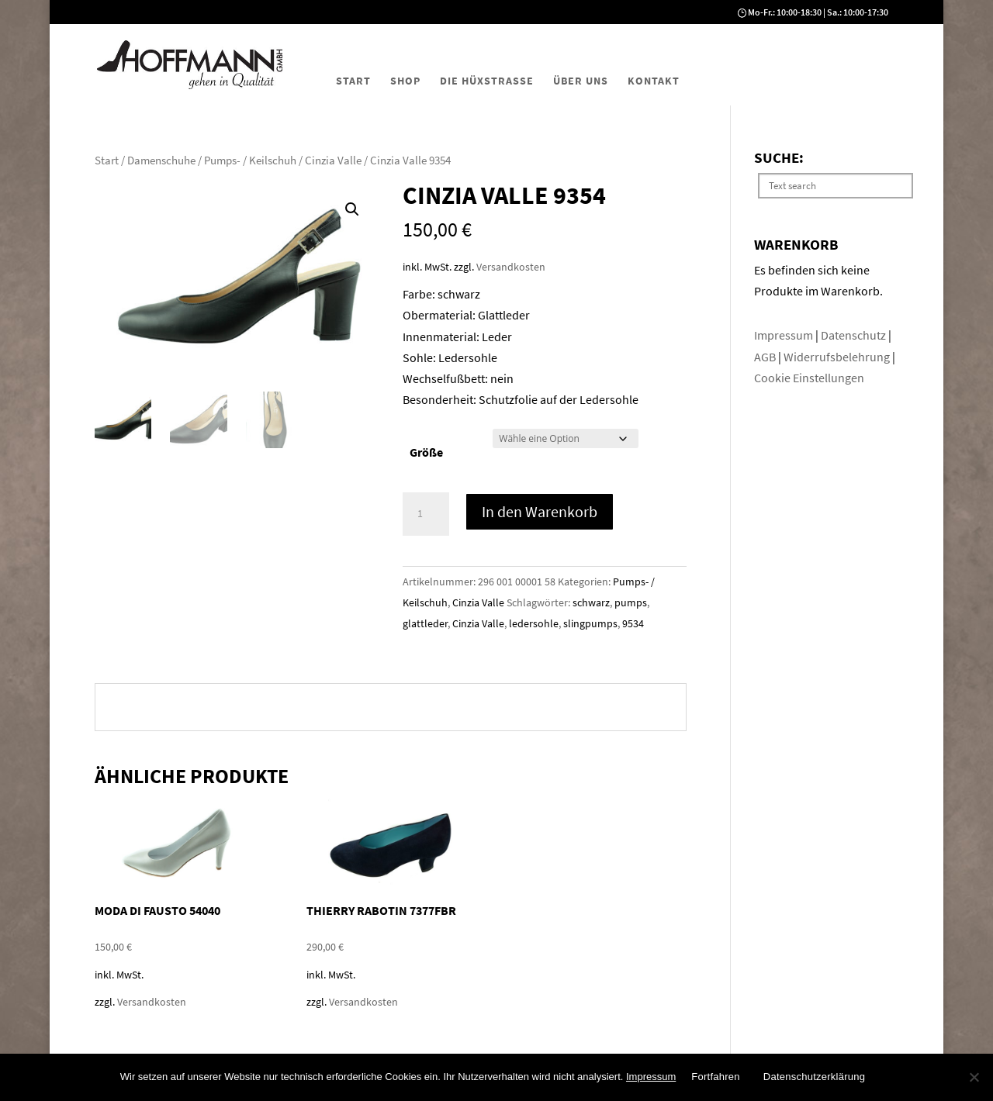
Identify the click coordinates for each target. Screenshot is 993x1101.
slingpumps (590, 623)
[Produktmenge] (426, 514)
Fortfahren (715, 1076)
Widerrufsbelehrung (837, 356)
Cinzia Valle (333, 160)
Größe (426, 452)
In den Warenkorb (539, 511)
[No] (973, 1077)
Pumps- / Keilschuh (250, 160)
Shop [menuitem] (405, 81)
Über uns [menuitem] (580, 81)
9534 (633, 623)
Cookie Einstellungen (809, 377)
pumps (630, 602)
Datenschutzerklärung (814, 1076)
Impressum (784, 335)
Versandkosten (510, 267)
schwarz (591, 602)
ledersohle (534, 623)
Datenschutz (854, 335)
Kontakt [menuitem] (654, 81)
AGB (766, 356)
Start (107, 160)
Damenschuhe (161, 160)
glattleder (425, 623)
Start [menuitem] (353, 81)
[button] (352, 209)
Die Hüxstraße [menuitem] (487, 81)
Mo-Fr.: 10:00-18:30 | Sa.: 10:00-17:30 (818, 12)
